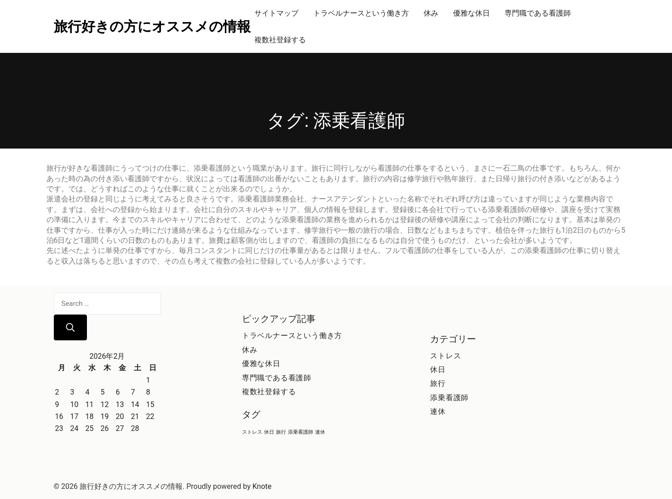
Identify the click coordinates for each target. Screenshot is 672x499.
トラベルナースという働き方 (361, 13)
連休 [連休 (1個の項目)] (320, 432)
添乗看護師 (449, 397)
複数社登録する (280, 39)
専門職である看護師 (538, 13)
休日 (438, 369)
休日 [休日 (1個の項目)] (269, 432)
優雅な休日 (471, 13)
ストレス (445, 355)
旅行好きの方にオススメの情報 (152, 26)
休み (431, 13)
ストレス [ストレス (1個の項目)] (252, 432)
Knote (262, 486)
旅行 (438, 383)
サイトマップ (276, 13)
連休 (438, 411)
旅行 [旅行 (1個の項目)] (281, 432)
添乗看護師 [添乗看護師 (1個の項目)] (300, 432)
